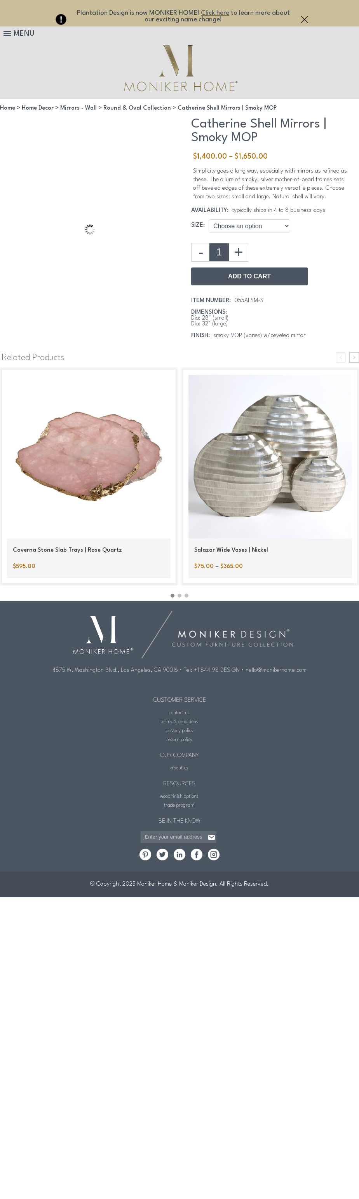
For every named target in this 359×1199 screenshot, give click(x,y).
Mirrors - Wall (78, 108)
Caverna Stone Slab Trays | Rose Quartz (67, 550)
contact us (179, 712)
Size (197, 225)
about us (179, 768)
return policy (179, 739)
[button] (172, 595)
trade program (179, 805)
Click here (215, 13)
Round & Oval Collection (137, 108)
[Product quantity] (219, 252)
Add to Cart (249, 276)
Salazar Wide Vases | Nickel (231, 550)
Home (7, 108)
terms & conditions (179, 721)
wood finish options (179, 796)
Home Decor (38, 108)
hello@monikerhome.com (276, 670)
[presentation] (340, 357)
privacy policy (179, 730)
